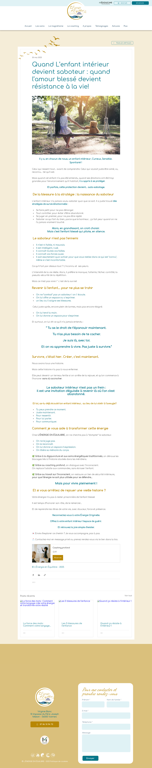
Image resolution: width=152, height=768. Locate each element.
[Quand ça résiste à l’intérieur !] (114, 609)
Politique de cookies (59, 761)
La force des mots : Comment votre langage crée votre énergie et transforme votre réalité (36, 624)
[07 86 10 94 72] (44, 724)
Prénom (85, 700)
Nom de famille (113, 700)
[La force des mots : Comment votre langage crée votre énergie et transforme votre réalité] (37, 609)
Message (86, 733)
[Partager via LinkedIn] (39, 575)
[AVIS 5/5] (122, 3)
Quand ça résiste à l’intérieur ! (110, 624)
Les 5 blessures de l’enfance (72, 624)
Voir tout (128, 596)
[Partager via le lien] (45, 575)
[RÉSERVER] (140, 3)
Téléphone (87, 722)
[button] (101, 26)
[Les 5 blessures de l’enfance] (76, 609)
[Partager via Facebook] (33, 575)
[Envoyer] (90, 758)
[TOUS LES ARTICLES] (122, 43)
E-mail (84, 711)
